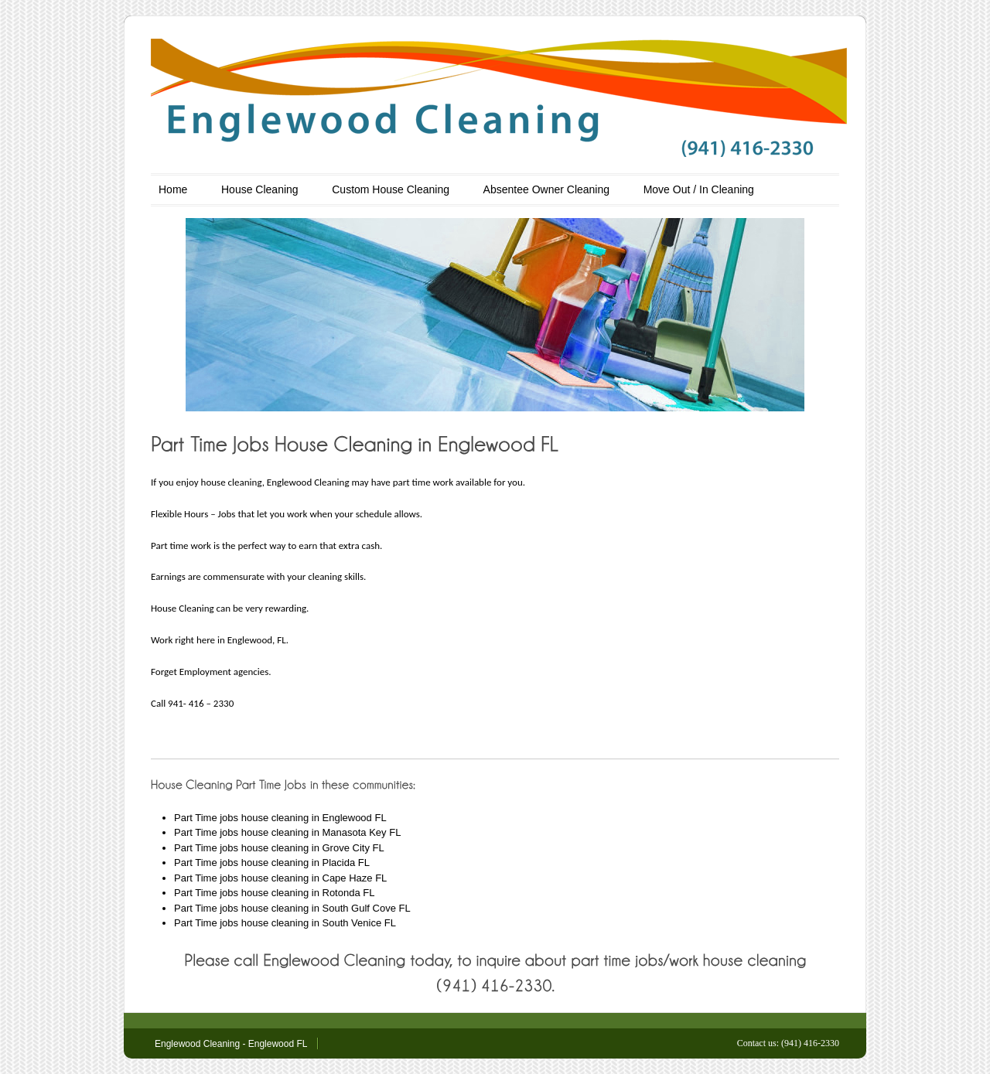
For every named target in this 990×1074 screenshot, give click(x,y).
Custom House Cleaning (390, 189)
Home (173, 189)
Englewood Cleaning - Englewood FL (231, 1043)
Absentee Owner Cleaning (546, 189)
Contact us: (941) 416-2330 (788, 1043)
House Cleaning (260, 189)
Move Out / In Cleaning (699, 189)
